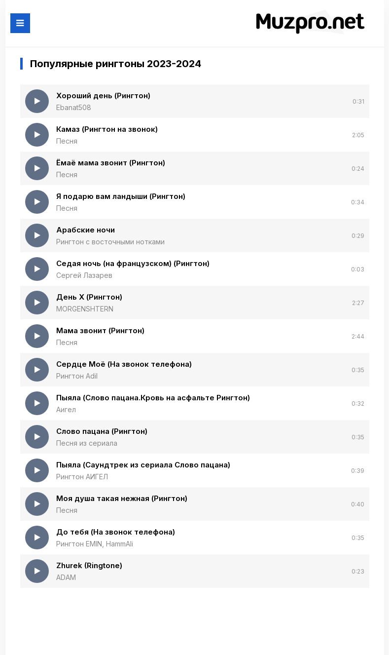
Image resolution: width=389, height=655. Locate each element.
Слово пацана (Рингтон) (101, 431)
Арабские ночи (85, 229)
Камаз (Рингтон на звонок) (107, 129)
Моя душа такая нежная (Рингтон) (121, 498)
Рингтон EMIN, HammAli (94, 543)
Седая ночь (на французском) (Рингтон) (133, 263)
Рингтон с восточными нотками (110, 241)
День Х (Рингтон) (89, 297)
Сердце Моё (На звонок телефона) (124, 364)
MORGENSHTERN (84, 309)
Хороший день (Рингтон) (103, 95)
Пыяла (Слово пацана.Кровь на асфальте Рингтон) (153, 397)
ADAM (66, 577)
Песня (66, 141)
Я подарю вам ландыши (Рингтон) (120, 196)
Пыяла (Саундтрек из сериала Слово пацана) (143, 464)
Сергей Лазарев (84, 275)
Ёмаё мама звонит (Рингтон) (110, 162)
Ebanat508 (73, 107)
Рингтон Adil (77, 376)
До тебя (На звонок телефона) (115, 532)
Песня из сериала (86, 443)
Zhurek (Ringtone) (89, 565)
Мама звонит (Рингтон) (100, 330)
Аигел (66, 409)
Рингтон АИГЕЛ (82, 476)
